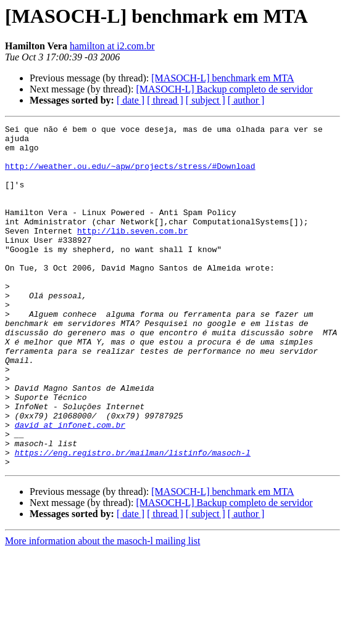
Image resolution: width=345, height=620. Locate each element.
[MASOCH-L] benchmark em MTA (222, 78)
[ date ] (130, 100)
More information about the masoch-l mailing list (102, 609)
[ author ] (246, 100)
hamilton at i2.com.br (112, 46)
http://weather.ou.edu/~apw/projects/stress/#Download (130, 175)
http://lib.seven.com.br (132, 252)
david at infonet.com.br (70, 485)
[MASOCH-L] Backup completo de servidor (224, 89)
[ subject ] (205, 100)
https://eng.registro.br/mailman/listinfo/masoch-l (133, 518)
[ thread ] (165, 100)
